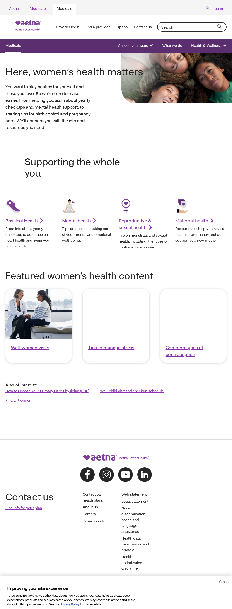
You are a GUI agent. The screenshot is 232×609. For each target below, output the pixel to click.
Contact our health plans (93, 497)
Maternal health (191, 220)
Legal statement (134, 501)
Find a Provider (18, 400)
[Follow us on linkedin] (144, 474)
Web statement (134, 494)
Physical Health (21, 220)
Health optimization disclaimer (131, 562)
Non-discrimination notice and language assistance (133, 519)
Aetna (14, 8)
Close (224, 581)
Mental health (76, 220)
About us (90, 506)
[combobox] (192, 27)
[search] (220, 27)
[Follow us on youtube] (125, 474)
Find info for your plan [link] (23, 507)
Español (121, 26)
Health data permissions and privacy (135, 544)
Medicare (38, 8)
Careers (89, 513)
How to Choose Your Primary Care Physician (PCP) (47, 390)
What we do (172, 45)
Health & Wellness (206, 45)
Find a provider (97, 26)
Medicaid (64, 8)
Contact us (143, 26)
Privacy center (95, 520)
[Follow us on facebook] (87, 474)
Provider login (67, 26)
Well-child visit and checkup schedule (132, 390)
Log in (218, 8)
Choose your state (133, 45)
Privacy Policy (70, 604)
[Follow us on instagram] (106, 474)
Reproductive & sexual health (135, 223)
